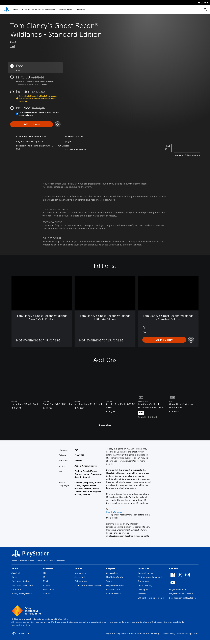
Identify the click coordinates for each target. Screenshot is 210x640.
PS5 (23, 10)
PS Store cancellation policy (151, 577)
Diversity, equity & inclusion (88, 585)
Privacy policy (120, 633)
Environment (80, 573)
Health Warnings (114, 512)
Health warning (145, 585)
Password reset (113, 589)
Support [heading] (110, 568)
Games (15, 10)
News (61, 10)
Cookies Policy (168, 633)
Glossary (142, 593)
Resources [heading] (143, 568)
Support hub (112, 573)
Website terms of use (139, 633)
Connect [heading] (173, 568)
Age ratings (143, 581)
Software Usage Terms (188, 633)
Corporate (16, 589)
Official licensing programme (151, 598)
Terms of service (145, 573)
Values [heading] (78, 568)
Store (69, 10)
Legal (108, 633)
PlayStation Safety (114, 577)
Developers (143, 589)
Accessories (50, 10)
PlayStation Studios (20, 581)
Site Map (155, 633)
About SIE (16, 573)
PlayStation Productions (22, 585)
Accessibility (80, 577)
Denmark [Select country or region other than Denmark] (20, 633)
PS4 (30, 10)
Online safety (81, 581)
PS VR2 (46, 581)
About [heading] (14, 568)
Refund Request (113, 593)
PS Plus (38, 10)
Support (79, 10)
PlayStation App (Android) (181, 593)
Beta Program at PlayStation (182, 598)
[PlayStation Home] (6, 10)
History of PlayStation (21, 593)
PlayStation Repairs (115, 585)
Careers (15, 577)
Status (109, 581)
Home (14, 560)
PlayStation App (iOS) (179, 589)
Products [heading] (48, 568)
